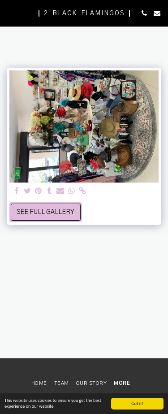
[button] (9, 13)
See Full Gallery (45, 212)
